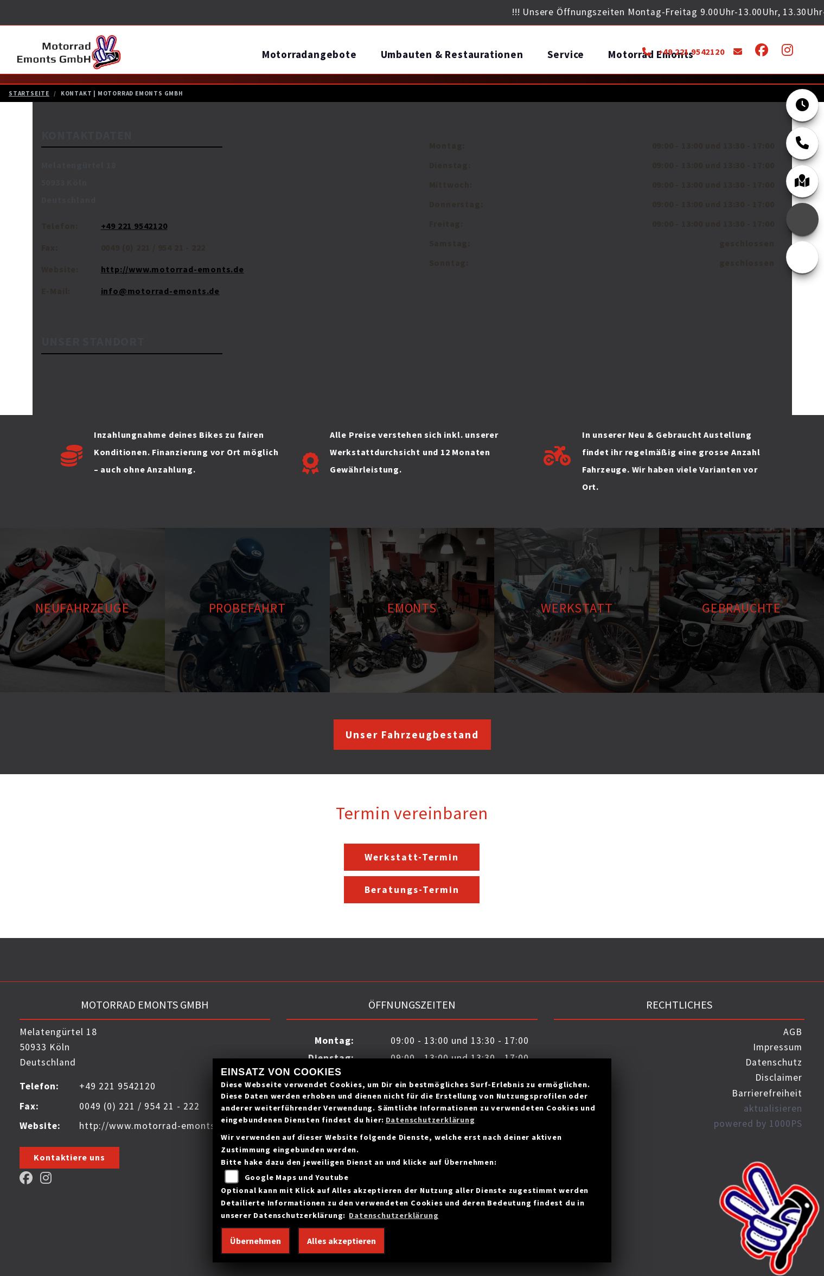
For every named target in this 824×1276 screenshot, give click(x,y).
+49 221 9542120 (683, 51)
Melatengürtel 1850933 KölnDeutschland (78, 182)
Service (566, 54)
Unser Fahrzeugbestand (412, 734)
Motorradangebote (309, 54)
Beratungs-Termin (412, 889)
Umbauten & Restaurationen (452, 54)
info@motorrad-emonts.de (160, 290)
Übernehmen (255, 1240)
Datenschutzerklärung (430, 1120)
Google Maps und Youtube (297, 1177)
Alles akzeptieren (341, 1240)
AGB (792, 1031)
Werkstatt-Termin (412, 857)
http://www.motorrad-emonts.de (172, 268)
